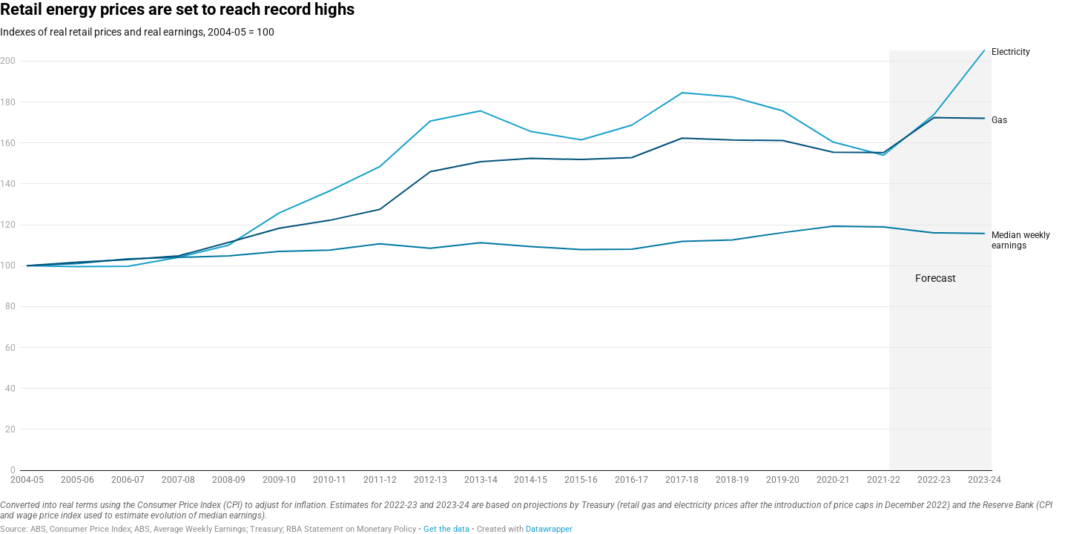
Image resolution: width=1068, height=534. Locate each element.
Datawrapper (549, 529)
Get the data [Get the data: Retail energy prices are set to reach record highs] (446, 529)
